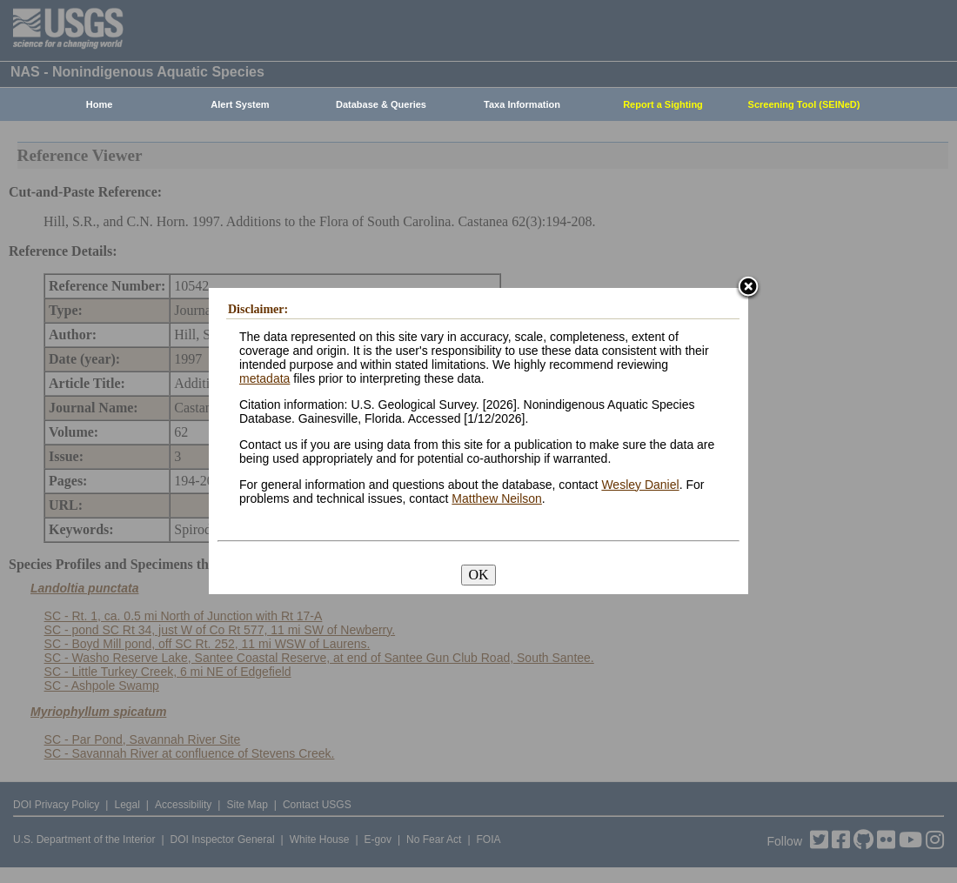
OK (478, 574)
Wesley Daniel (640, 485)
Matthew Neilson (497, 498)
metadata (264, 378)
